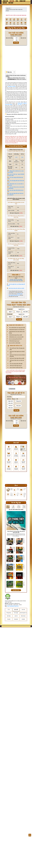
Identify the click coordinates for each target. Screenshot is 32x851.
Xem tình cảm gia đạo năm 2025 (16, 280)
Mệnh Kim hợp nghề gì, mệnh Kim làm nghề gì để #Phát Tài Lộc (14, 538)
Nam (13, 398)
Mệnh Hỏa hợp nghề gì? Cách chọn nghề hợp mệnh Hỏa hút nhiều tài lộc (14, 547)
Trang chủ (5, 1)
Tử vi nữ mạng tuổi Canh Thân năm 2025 (16, 181)
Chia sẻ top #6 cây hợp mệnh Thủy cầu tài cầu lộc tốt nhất (16, 532)
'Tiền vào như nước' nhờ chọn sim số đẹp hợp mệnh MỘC (23, 581)
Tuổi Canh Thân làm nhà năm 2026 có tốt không (17, 355)
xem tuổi (19, 104)
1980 (22, 157)
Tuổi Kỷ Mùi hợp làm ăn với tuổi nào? (17, 329)
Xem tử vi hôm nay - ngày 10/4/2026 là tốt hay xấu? (16, 175)
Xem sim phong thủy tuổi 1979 (15, 338)
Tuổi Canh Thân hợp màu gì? (16, 365)
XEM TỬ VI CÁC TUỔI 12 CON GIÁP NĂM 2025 (16, 15)
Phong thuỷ (22, 1)
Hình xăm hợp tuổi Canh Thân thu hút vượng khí (15, 194)
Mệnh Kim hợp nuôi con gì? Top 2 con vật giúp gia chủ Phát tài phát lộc (23, 555)
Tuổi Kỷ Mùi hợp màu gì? (14, 340)
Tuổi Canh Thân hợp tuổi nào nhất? (17, 358)
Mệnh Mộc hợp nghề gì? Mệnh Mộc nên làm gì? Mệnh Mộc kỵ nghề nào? (14, 555)
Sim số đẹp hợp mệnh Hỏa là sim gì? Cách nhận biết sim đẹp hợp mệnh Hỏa (14, 572)
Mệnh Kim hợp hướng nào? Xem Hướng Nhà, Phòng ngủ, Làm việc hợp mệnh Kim (14, 564)
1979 (16, 157)
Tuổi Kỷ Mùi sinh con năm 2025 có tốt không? (16, 184)
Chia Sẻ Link (12, 388)
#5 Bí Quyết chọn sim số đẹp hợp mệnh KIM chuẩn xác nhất (23, 564)
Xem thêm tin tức (16, 590)
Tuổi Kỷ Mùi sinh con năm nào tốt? (16, 336)
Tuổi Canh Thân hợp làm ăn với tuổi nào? (17, 352)
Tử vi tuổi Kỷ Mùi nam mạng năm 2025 (17, 327)
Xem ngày (10, 3)
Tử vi (17, 1)
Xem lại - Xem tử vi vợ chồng (16, 279)
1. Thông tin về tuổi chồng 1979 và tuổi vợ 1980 (16, 77)
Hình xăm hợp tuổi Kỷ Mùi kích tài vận (15, 191)
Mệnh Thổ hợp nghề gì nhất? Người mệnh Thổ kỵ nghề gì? (23, 547)
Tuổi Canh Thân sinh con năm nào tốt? (17, 361)
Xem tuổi (12, 1)
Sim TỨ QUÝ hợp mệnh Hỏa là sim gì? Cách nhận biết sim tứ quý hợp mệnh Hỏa (23, 572)
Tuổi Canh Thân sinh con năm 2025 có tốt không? (16, 188)
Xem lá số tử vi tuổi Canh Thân (16, 367)
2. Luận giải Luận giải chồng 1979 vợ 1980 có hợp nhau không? (16, 79)
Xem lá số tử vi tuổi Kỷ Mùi (14, 342)
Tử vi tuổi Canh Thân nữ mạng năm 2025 (17, 349)
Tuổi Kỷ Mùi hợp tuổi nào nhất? (15, 334)
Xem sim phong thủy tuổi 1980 (16, 363)
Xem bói (5, 3)
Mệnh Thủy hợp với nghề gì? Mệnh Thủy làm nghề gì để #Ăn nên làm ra (23, 538)
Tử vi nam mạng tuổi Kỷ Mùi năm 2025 (15, 178)
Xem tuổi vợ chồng (11, 86)
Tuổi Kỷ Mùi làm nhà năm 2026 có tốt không (16, 332)
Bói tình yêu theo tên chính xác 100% (16, 288)
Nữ (16, 398)
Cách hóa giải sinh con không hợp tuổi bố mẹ (16, 285)
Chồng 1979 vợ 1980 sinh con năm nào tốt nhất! (16, 171)
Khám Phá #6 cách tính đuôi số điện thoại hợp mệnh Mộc (14, 581)
